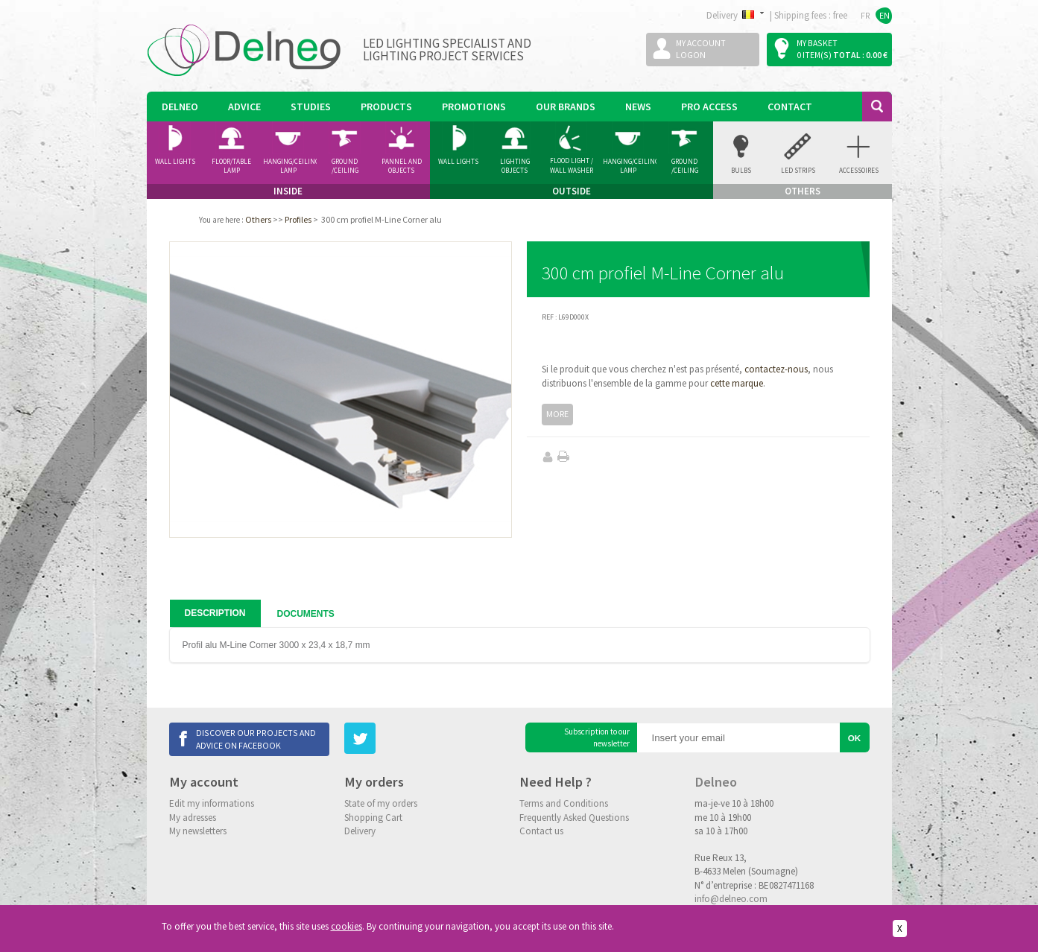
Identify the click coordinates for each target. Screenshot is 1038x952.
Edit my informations (211, 803)
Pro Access (709, 106)
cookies (346, 926)
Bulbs (741, 170)
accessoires (859, 170)
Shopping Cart (373, 817)
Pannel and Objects (402, 166)
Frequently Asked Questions (574, 817)
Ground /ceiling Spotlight (344, 166)
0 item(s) (814, 54)
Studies (311, 106)
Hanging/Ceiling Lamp (290, 166)
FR (865, 15)
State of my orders (380, 803)
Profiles (298, 219)
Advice (244, 106)
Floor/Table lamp (231, 166)
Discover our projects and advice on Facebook (256, 738)
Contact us (541, 831)
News (638, 106)
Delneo (180, 106)
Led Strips (798, 170)
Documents (306, 614)
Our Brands (565, 106)
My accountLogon (701, 48)
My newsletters (198, 831)
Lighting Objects (515, 166)
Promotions (474, 106)
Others (258, 219)
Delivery (360, 831)
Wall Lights (175, 161)
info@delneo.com (731, 898)
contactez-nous (776, 369)
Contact (790, 106)
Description (215, 613)
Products (386, 106)
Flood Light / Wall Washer (571, 165)
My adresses (192, 817)
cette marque (736, 383)
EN (884, 15)
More (557, 413)
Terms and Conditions (563, 803)
